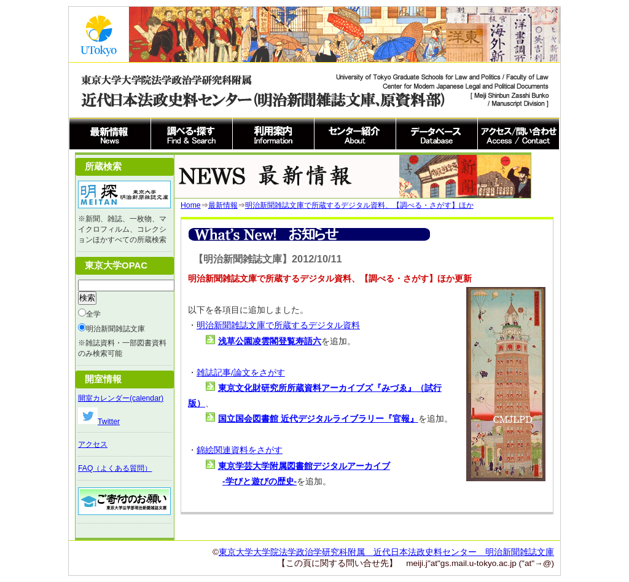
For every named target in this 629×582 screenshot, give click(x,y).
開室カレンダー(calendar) (120, 398)
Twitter (99, 421)
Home (191, 205)
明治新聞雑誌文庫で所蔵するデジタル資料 (278, 325)
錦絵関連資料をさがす (240, 450)
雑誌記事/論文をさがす (241, 372)
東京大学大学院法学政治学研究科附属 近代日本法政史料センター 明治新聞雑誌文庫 (386, 552)
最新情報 (223, 205)
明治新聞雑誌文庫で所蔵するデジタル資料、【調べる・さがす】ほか (359, 205)
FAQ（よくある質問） (115, 468)
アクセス (92, 444)
